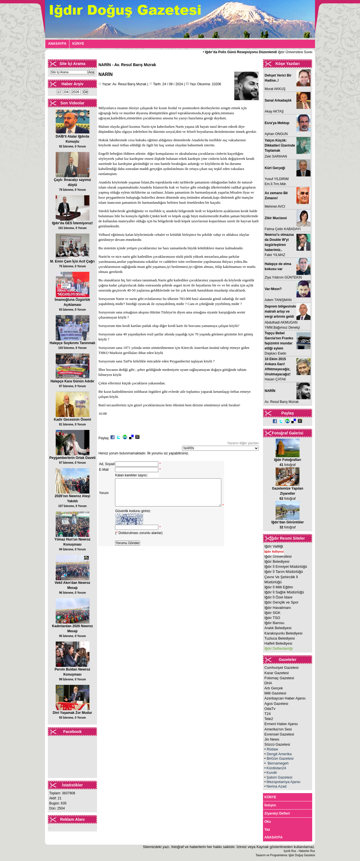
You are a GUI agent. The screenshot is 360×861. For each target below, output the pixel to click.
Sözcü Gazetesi (277, 744)
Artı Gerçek (273, 688)
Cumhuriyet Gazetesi (281, 667)
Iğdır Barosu (274, 623)
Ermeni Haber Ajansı (281, 724)
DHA (268, 683)
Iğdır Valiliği (273, 546)
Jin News (271, 739)
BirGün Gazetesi (280, 758)
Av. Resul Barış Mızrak (282, 402)
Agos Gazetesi (276, 703)
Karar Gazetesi (276, 673)
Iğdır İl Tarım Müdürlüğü (283, 571)
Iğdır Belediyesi (276, 561)
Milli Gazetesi (275, 693)
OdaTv (269, 709)
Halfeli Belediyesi (278, 643)
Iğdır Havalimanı (277, 608)
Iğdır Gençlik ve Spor (281, 602)
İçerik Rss (290, 851)
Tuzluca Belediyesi (279, 638)
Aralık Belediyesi (277, 628)
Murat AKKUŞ (275, 89)
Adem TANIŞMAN (278, 300)
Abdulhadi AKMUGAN (281, 322)
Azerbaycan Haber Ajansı (285, 698)
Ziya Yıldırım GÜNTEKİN (283, 277)
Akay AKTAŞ (274, 111)
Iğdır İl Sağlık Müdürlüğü (284, 592)
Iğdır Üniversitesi (278, 556)
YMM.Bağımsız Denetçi (282, 327)
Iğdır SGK (272, 613)
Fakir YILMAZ (275, 255)
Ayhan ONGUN (276, 134)
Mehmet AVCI (275, 206)
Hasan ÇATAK (275, 379)
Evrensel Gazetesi (279, 734)
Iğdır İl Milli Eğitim (278, 587)
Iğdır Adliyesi (274, 551)
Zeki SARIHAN (276, 156)
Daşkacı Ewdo (275, 353)
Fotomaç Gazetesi (279, 678)
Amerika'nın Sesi (278, 729)
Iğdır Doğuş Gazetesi (302, 855)
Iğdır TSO (272, 618)
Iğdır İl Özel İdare (278, 597)
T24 (267, 714)
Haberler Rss (307, 851)
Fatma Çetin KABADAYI (283, 229)
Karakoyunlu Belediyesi (283, 633)
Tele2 (268, 719)
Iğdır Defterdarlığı (278, 648)
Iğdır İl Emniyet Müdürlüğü (285, 566)
